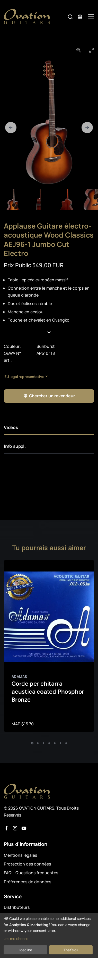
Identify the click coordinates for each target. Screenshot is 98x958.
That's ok (71, 949)
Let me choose (16, 938)
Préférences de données (27, 882)
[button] (49, 332)
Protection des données (27, 864)
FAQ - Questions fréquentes (31, 873)
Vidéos (11, 427)
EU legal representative (24, 376)
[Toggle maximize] (91, 50)
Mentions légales (20, 855)
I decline (25, 949)
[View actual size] (78, 50)
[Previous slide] (10, 127)
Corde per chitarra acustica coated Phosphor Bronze (48, 691)
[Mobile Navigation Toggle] (91, 16)
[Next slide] (87, 127)
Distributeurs (17, 907)
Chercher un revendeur (49, 395)
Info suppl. (15, 446)
